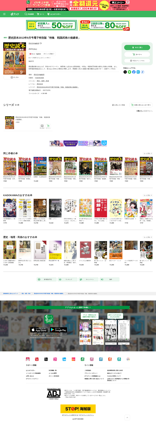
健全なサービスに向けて (114, 373)
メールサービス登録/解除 (33, 373)
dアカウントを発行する (70, 415)
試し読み (16, 77)
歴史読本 (40, 84)
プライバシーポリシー (91, 373)
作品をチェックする (138, 60)
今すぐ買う (139, 47)
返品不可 (31, 61)
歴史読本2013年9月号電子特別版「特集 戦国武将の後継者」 (32, 118)
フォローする (41, 43)
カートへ (139, 54)
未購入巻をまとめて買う (142, 105)
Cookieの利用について (114, 376)
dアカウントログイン (32, 379)
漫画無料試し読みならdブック (10, 293)
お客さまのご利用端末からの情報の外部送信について (118, 379)
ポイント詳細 (48, 54)
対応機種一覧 (53, 370)
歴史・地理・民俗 (43, 81)
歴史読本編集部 (34, 43)
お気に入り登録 (119, 105)
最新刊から (148, 111)
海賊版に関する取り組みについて (94, 379)
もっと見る (147, 153)
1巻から (139, 111)
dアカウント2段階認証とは (92, 376)
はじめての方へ (30, 370)
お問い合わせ (30, 376)
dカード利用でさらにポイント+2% (39, 58)
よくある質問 (53, 373)
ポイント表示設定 (54, 376)
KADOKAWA (39, 78)
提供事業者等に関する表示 (115, 370)
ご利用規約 (87, 370)
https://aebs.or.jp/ (71, 397)
